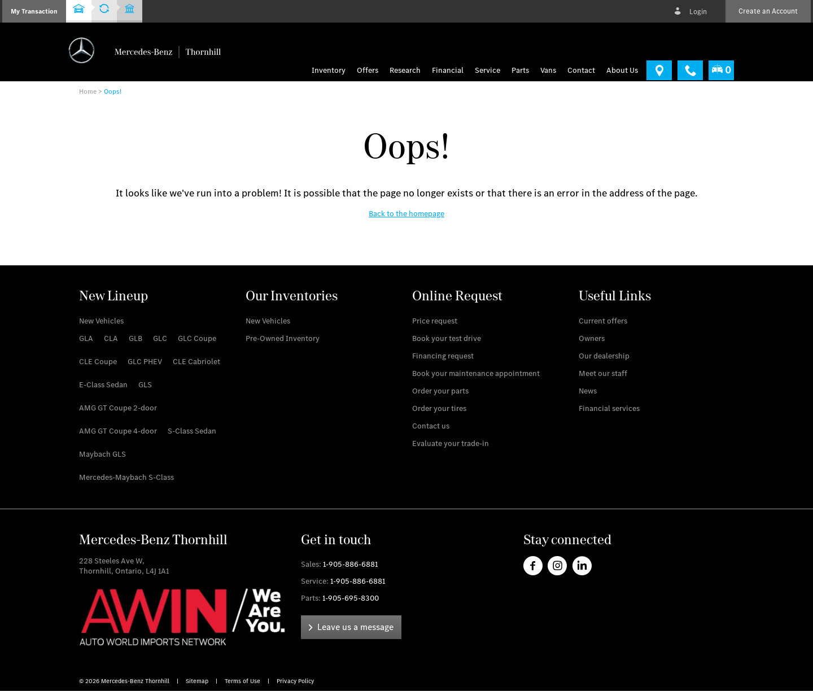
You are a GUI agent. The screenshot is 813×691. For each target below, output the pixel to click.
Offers (367, 70)
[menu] (548, 70)
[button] (34, 11)
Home (88, 91)
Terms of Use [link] (243, 681)
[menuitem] (370, 70)
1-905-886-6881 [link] (350, 564)
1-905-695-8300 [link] (350, 598)
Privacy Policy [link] (295, 681)
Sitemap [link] (198, 681)
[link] (659, 70)
